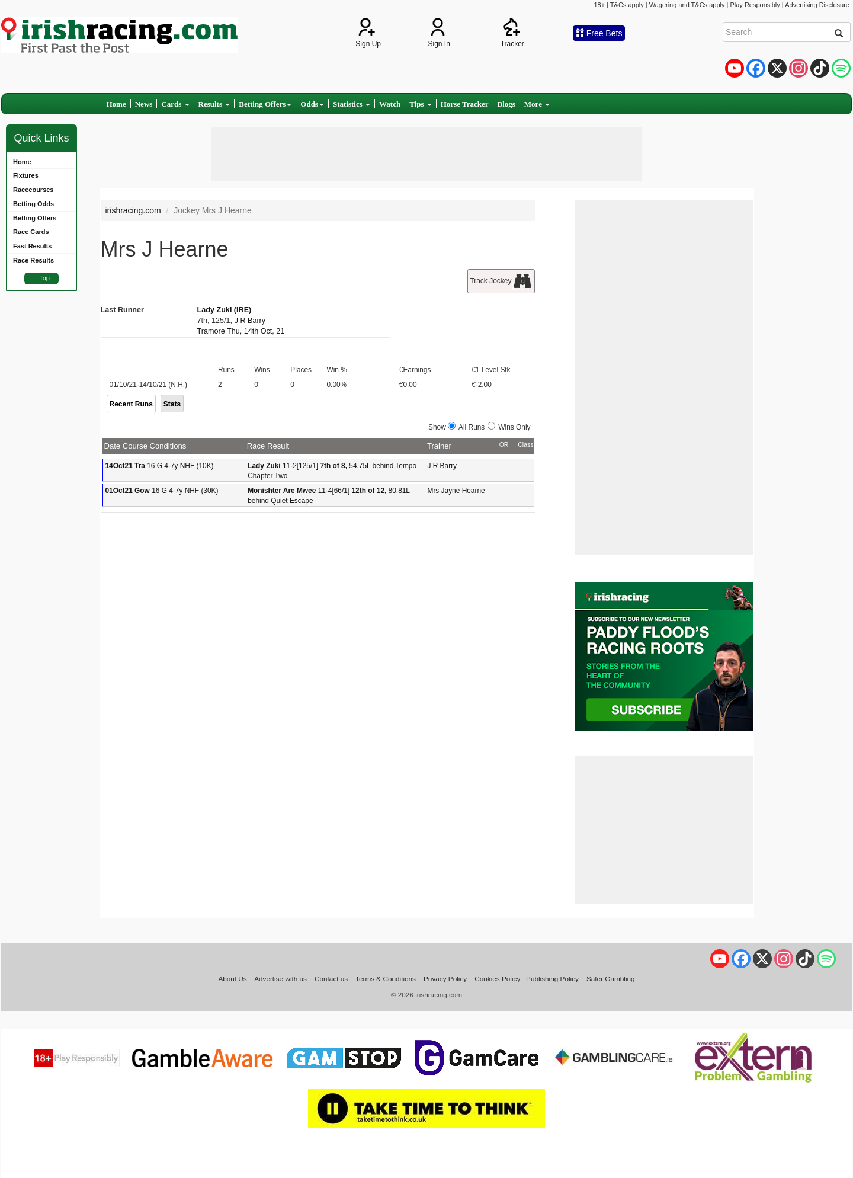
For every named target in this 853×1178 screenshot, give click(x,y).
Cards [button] (175, 104)
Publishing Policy (552, 978)
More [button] (537, 104)
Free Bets (599, 33)
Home (116, 104)
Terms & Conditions (385, 978)
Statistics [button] (351, 104)
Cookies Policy (497, 978)
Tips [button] (420, 104)
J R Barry (250, 320)
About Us (232, 978)
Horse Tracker (465, 104)
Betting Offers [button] (265, 104)
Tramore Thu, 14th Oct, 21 (241, 331)
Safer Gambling (610, 978)
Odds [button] (312, 104)
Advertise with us (280, 978)
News (144, 104)
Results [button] (214, 104)
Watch (389, 104)
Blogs (506, 104)
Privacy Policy (445, 978)
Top (44, 277)
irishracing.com (133, 210)
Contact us (331, 978)
